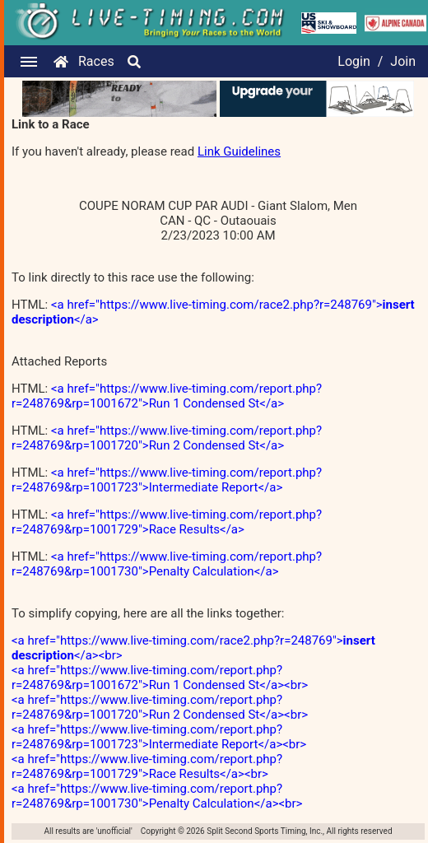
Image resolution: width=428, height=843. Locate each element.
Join (403, 61)
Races (96, 61)
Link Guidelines (239, 151)
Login (353, 61)
